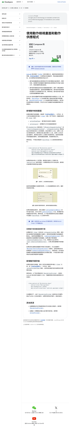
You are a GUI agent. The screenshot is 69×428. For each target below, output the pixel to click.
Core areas (14, 8)
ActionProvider (35, 313)
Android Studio (62, 2)
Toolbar (40, 74)
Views (26, 8)
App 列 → (32, 58)
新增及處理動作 (34, 76)
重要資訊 (19, 2)
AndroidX (29, 74)
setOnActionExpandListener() (41, 250)
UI (21, 8)
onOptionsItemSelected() (52, 236)
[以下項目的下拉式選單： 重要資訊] (23, 2)
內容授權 (43, 320)
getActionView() (47, 212)
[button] (9, 14)
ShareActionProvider (35, 100)
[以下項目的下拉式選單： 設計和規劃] (35, 2)
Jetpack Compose (39, 68)
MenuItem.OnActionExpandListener (37, 248)
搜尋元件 (40, 223)
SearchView (35, 98)
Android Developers (31, 27)
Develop (5, 8)
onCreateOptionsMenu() (53, 210)
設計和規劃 (30, 2)
